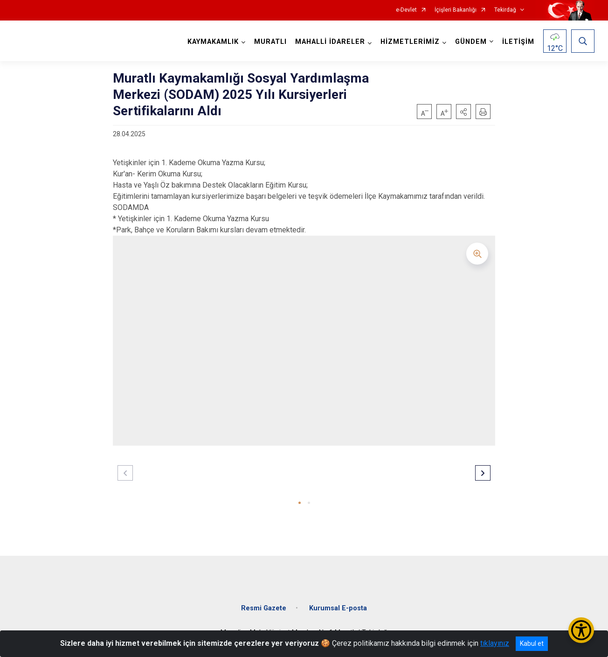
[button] (463, 111)
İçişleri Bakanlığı (456, 10)
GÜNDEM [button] (471, 42)
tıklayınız (494, 643)
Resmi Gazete (263, 608)
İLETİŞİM (518, 42)
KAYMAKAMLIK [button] (213, 42)
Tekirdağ (505, 10)
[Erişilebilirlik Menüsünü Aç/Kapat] (581, 630)
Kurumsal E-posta (338, 608)
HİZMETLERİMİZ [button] (410, 42)
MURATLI (270, 42)
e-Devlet (406, 10)
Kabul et (532, 643)
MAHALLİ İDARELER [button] (330, 42)
